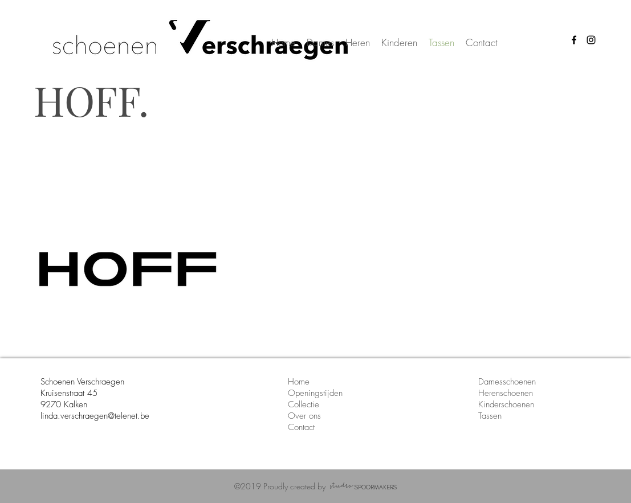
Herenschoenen (505, 393)
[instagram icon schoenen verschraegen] (591, 40)
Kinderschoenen (506, 404)
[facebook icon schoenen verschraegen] (574, 40)
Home (299, 381)
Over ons (306, 416)
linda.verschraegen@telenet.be (94, 416)
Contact (302, 427)
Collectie (303, 404)
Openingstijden (315, 393)
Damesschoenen (507, 381)
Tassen (490, 416)
